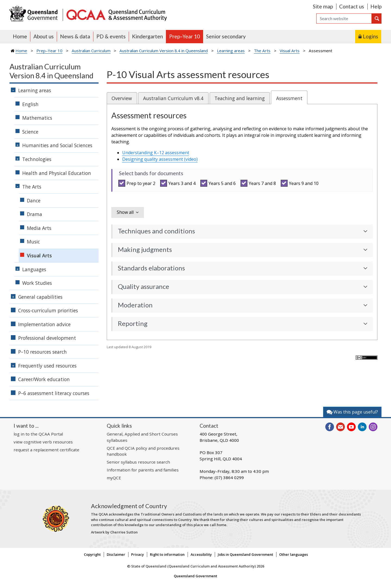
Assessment (289, 98)
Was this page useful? (352, 412)
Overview (122, 98)
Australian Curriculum (91, 50)
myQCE (114, 477)
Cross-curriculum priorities (48, 310)
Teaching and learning (240, 98)
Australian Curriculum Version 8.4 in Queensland (163, 50)
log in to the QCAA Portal (38, 434)
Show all (125, 212)
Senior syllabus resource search (138, 462)
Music (33, 241)
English (30, 104)
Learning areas (231, 50)
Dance (33, 200)
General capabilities (40, 297)
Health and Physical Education (56, 173)
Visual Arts (289, 50)
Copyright (92, 554)
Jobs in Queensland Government (245, 554)
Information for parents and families (143, 470)
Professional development (47, 338)
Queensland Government (195, 575)
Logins (370, 36)
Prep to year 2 (137, 183)
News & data (75, 36)
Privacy (137, 554)
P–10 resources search (42, 351)
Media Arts (39, 228)
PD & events (111, 36)
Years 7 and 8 (259, 183)
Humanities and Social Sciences (57, 145)
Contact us (351, 6)
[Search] (344, 18)
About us (43, 36)
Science (30, 131)
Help (375, 6)
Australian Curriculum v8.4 (173, 98)
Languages (34, 269)
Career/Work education (44, 379)
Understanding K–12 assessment (155, 153)
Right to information (167, 554)
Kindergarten (147, 36)
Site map (323, 6)
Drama (34, 214)
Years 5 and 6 (219, 183)
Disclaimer (116, 554)
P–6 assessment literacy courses (53, 393)
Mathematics (37, 118)
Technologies (36, 159)
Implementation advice (44, 324)
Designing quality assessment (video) (160, 159)
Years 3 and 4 (178, 183)
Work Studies (37, 283)
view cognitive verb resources (43, 442)
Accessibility (201, 554)
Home (20, 36)
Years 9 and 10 (300, 183)
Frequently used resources (47, 365)
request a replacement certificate (46, 449)
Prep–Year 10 (184, 36)
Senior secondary (226, 36)
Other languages (293, 554)
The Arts (262, 50)
